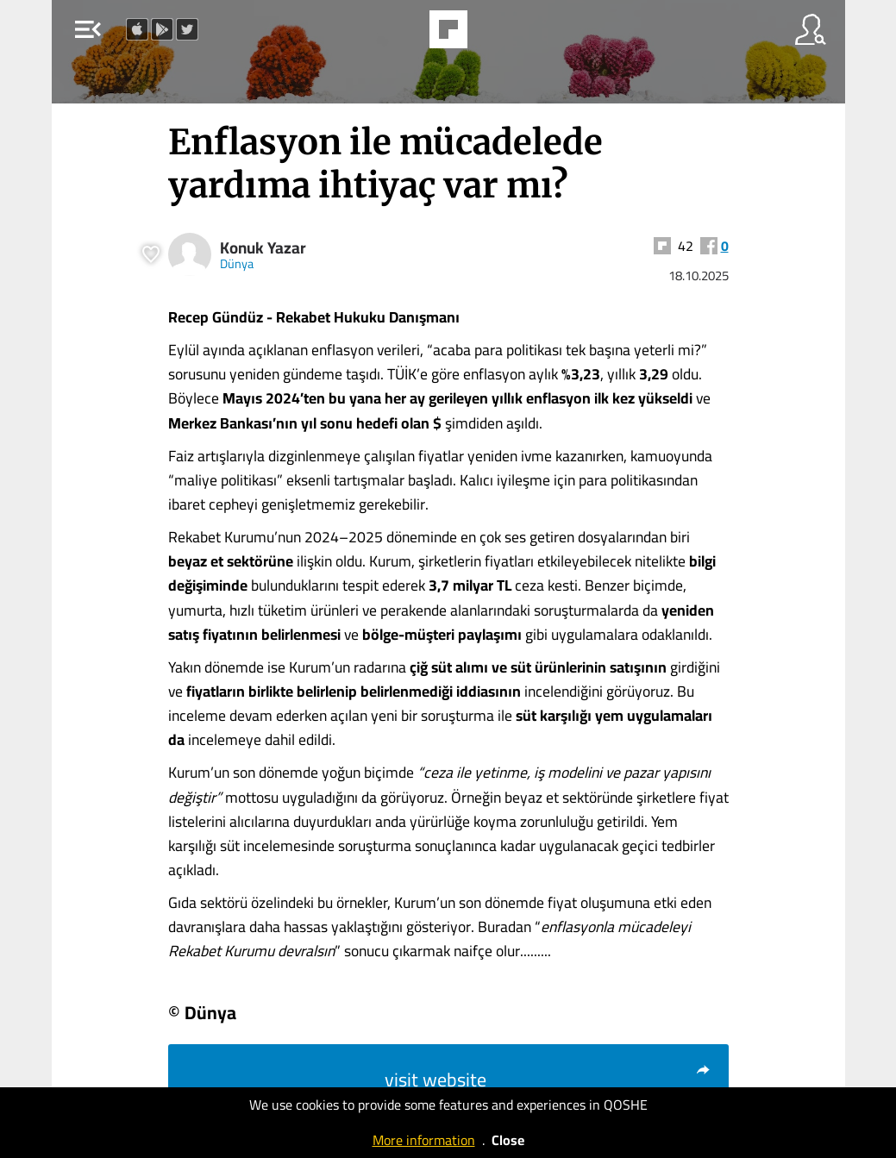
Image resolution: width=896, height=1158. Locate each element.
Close (508, 1140)
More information (424, 1140)
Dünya (237, 263)
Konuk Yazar (263, 248)
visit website (548, 1079)
